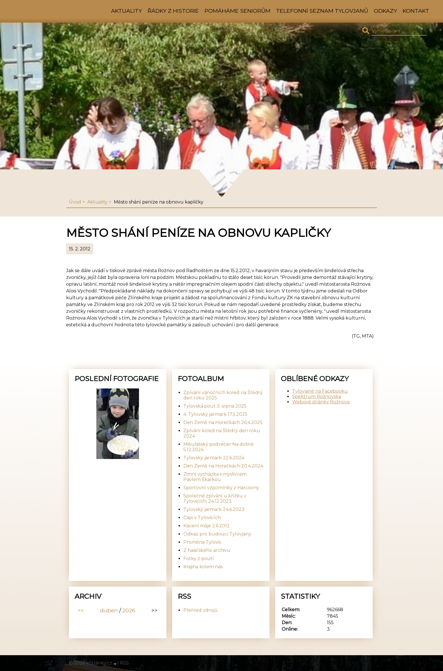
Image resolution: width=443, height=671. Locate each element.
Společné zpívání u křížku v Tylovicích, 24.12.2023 (214, 498)
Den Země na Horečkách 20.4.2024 (223, 466)
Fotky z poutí (198, 558)
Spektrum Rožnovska (316, 396)
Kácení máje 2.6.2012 (206, 525)
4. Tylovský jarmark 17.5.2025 (215, 414)
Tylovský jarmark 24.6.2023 (213, 509)
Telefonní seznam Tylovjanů (322, 10)
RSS (124, 663)
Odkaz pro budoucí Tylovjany (217, 534)
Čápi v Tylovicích (202, 517)
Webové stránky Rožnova (320, 402)
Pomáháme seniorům (237, 10)
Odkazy (385, 10)
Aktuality (126, 10)
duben (109, 610)
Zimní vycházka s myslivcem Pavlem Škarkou (215, 476)
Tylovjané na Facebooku (320, 391)
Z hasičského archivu (206, 550)
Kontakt (416, 10)
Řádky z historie (173, 10)
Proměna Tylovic (202, 542)
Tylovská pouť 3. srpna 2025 (215, 406)
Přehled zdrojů (200, 610)
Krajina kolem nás (203, 566)
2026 (128, 610)
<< (81, 610)
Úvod (75, 202)
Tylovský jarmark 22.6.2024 (213, 457)
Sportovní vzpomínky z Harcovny (221, 487)
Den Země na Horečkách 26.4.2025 (222, 422)
